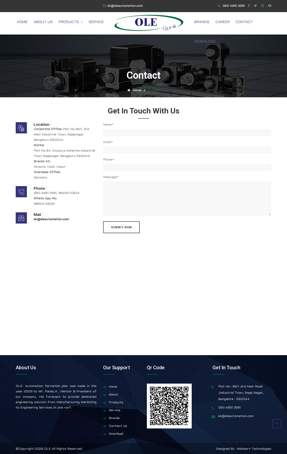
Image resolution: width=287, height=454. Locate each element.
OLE (48, 448)
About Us (50, 23)
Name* (108, 124)
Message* (111, 177)
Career (218, 23)
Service (99, 23)
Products (75, 23)
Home (31, 23)
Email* (108, 142)
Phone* (108, 159)
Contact (237, 23)
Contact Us (118, 426)
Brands (199, 23)
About (113, 394)
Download (260, 23)
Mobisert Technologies (254, 448)
